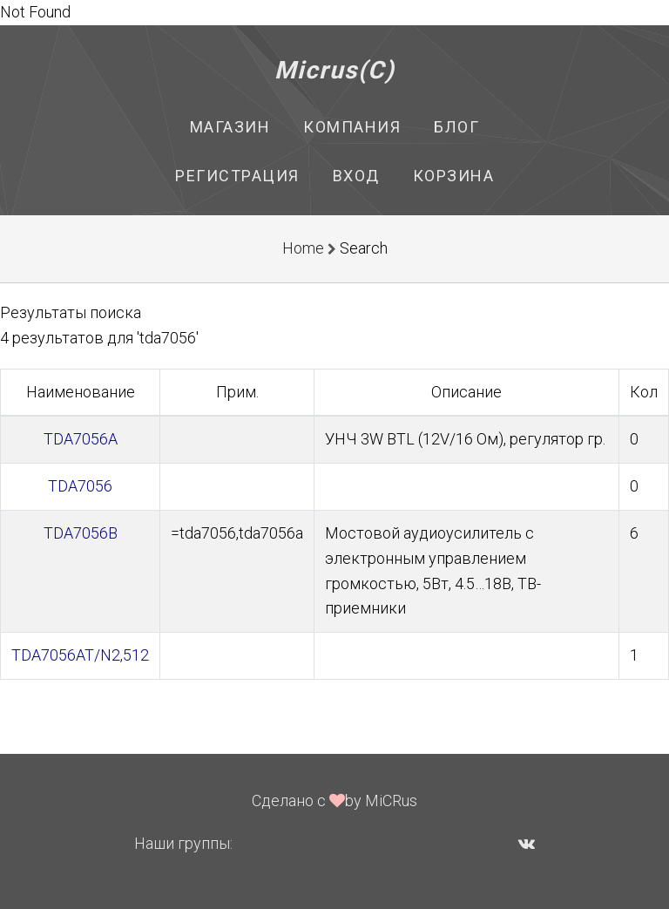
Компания (352, 127)
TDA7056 (80, 486)
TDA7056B (81, 533)
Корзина (454, 175)
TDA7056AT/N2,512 (80, 655)
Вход (356, 175)
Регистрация (237, 175)
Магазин (230, 127)
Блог (456, 127)
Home (303, 248)
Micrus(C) (334, 70)
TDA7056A (81, 439)
